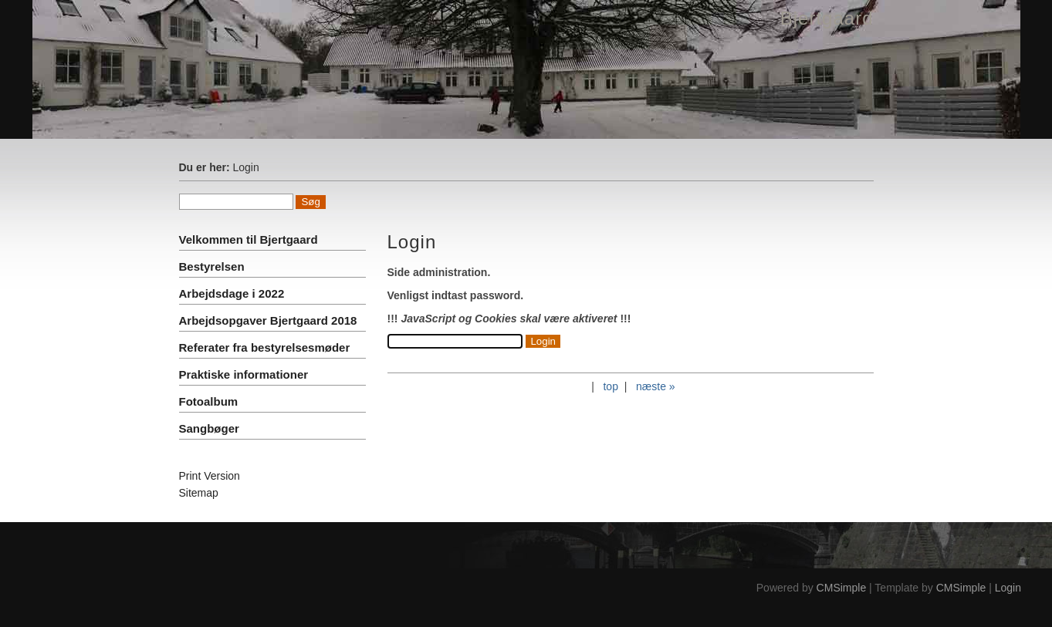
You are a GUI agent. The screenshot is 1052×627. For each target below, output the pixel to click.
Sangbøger (209, 428)
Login (1008, 587)
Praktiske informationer (244, 374)
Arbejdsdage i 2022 (232, 293)
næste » (655, 386)
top (610, 386)
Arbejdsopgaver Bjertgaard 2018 (268, 320)
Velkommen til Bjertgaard (248, 239)
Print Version (209, 476)
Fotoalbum (208, 401)
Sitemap (198, 493)
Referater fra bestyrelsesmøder (264, 347)
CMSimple (842, 587)
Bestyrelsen (212, 266)
